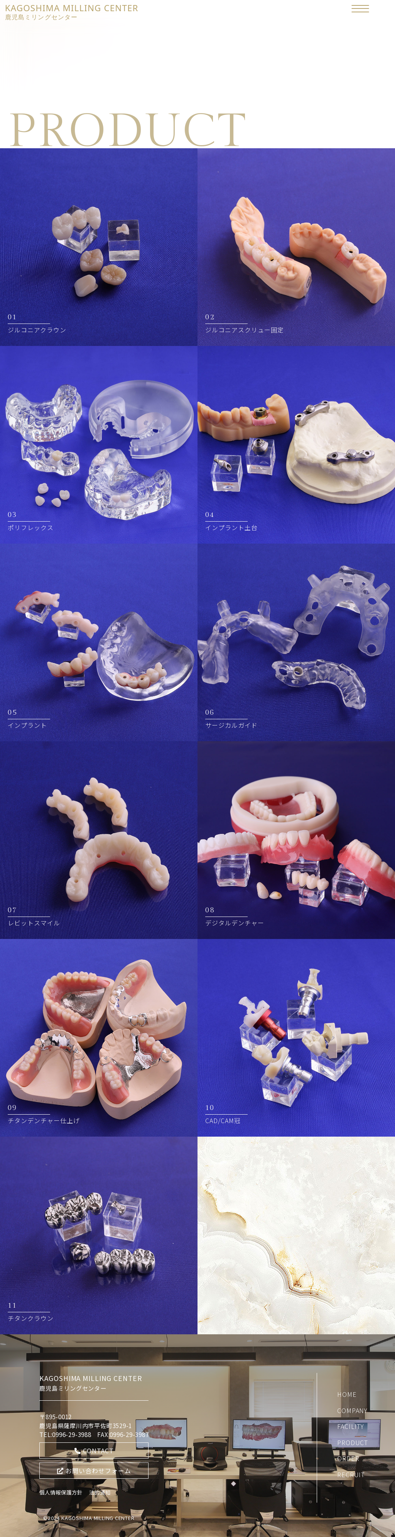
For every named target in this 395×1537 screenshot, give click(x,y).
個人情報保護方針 (61, 1492)
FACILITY (350, 1426)
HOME (346, 1394)
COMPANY (352, 1410)
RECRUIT (351, 1474)
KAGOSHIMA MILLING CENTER (71, 11)
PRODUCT (352, 1442)
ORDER (348, 1458)
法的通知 (100, 1492)
